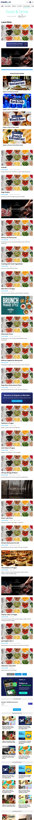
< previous (18, 674)
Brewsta (11, 169)
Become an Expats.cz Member (17, 395)
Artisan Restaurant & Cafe (10, 543)
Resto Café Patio (7, 518)
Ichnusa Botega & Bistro (9, 473)
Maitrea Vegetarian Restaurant (12, 360)
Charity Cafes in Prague (9, 614)
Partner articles (17, 811)
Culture (19, 6)
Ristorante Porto (7, 334)
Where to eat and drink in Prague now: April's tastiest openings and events (24, 806)
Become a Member (17, 401)
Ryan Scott (12, 450)
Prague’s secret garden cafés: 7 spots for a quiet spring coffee (8, 742)
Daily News (7, 6)
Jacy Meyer (12, 291)
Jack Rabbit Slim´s (7, 641)
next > (24, 674)
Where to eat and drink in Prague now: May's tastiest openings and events (8, 727)
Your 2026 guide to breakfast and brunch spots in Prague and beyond (25, 742)
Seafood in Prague (7, 423)
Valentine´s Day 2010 (8, 666)
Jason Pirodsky (17, 169)
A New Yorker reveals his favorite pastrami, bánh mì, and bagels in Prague (24, 757)
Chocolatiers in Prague (9, 568)
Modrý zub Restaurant (9, 237)
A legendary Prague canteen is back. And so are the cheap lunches (8, 757)
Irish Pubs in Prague (8, 448)
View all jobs (17, 709)
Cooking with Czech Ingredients (12, 264)
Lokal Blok (6, 22)
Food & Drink (26, 6)
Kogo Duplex (5, 192)
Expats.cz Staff (13, 266)
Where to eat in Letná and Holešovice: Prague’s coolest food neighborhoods (25, 727)
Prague (14, 6)
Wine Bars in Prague (8, 289)
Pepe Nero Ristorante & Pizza (11, 385)
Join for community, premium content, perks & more (17, 398)
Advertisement (30, 47)
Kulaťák (4, 167)
